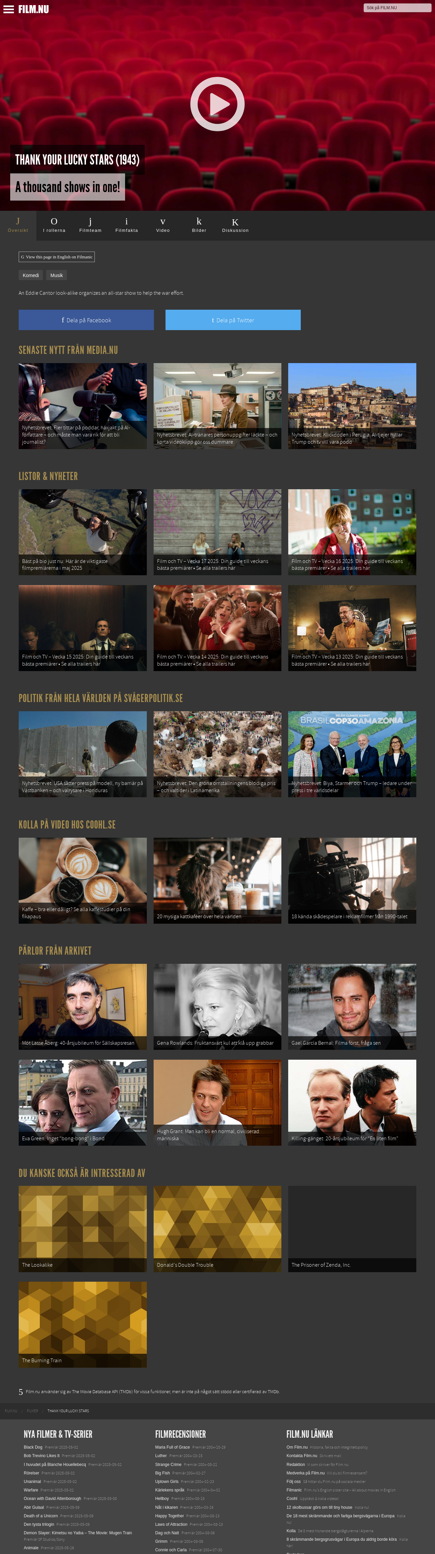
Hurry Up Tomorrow (41, 1516)
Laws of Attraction (171, 1475)
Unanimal (32, 1432)
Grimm (161, 1492)
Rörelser (31, 1423)
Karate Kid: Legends (42, 1541)
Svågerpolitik (298, 1528)
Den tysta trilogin (39, 1475)
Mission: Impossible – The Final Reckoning (62, 1524)
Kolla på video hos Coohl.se (67, 803)
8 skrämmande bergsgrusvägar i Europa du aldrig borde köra (341, 1490)
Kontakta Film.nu (301, 1406)
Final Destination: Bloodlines (49, 1507)
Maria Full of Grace (172, 1398)
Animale (31, 1498)
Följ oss (293, 1432)
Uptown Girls (167, 1432)
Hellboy (162, 1449)
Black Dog (33, 1398)
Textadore (295, 1505)
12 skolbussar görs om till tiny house (319, 1458)
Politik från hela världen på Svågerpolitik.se (101, 682)
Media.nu (294, 1514)
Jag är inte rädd (169, 1509)
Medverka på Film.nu (305, 1423)
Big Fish (162, 1423)
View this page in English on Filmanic (56, 257)
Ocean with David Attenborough (52, 1449)
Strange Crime (168, 1415)
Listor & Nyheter (48, 470)
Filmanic (294, 1440)
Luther (161, 1406)
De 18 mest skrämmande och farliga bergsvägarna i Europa (340, 1466)
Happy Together (169, 1466)
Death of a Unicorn (41, 1466)
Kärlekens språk (170, 1440)
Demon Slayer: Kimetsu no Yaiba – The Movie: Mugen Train (78, 1483)
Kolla (291, 1481)
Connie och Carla (171, 1500)
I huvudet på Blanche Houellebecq (55, 1415)
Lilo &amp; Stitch (39, 1533)
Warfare (31, 1440)
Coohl (291, 1449)
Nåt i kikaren (166, 1458)
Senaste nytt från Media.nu (68, 350)
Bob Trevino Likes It (41, 1406)
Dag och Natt (167, 1483)
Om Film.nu (297, 1398)
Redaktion (295, 1415)
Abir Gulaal (34, 1458)
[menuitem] (11, 1362)
